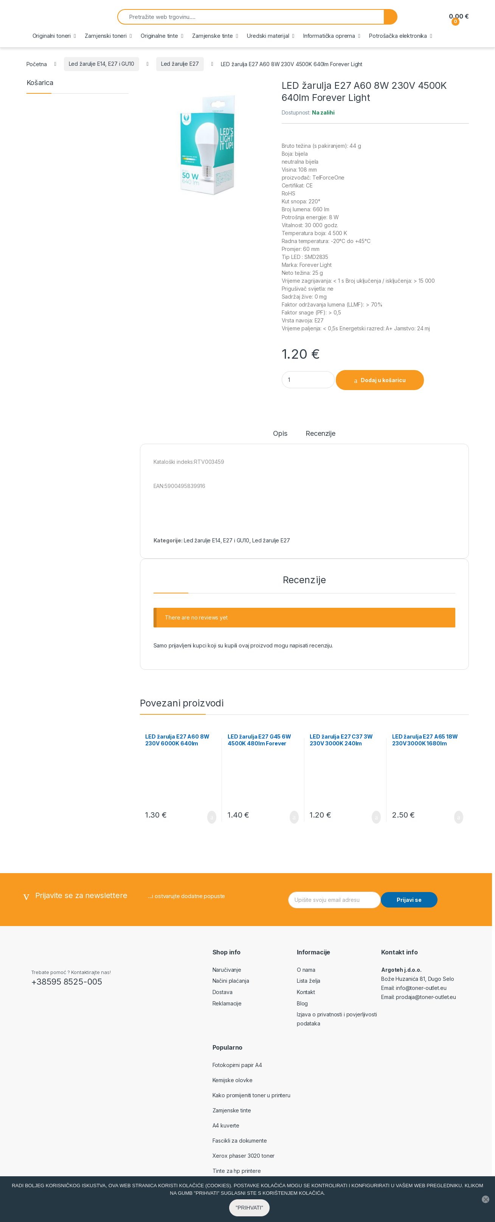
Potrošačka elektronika (398, 36)
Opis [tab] (280, 433)
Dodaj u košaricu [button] (211, 817)
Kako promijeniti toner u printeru (251, 1095)
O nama (306, 969)
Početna (36, 63)
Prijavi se (409, 900)
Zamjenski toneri (106, 36)
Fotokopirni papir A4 (237, 1065)
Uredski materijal (268, 36)
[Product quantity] (308, 379)
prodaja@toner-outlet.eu (426, 997)
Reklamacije (227, 1003)
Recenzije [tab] (320, 433)
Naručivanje (227, 969)
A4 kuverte (226, 1125)
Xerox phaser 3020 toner (244, 1155)
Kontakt (306, 992)
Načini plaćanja (231, 980)
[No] (485, 1205)
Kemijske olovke (233, 1080)
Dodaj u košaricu (383, 380)
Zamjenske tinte (212, 36)
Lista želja (308, 980)
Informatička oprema (329, 36)
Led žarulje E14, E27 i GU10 (101, 63)
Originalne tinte (159, 36)
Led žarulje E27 (180, 63)
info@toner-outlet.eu (421, 988)
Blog (302, 1003)
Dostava (223, 992)
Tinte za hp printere (237, 1171)
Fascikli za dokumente (240, 1140)
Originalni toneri (52, 36)
